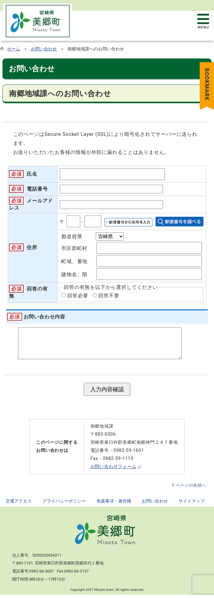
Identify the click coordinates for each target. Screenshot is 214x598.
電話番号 (37, 189)
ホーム (13, 49)
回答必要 (77, 296)
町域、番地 (74, 261)
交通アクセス (19, 504)
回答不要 (108, 296)
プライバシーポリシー (64, 504)
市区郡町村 (74, 248)
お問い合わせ (44, 49)
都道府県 (71, 236)
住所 (32, 247)
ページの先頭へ (191, 488)
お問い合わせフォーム (114, 469)
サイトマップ (192, 504)
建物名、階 (74, 274)
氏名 (32, 174)
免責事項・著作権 (113, 504)
